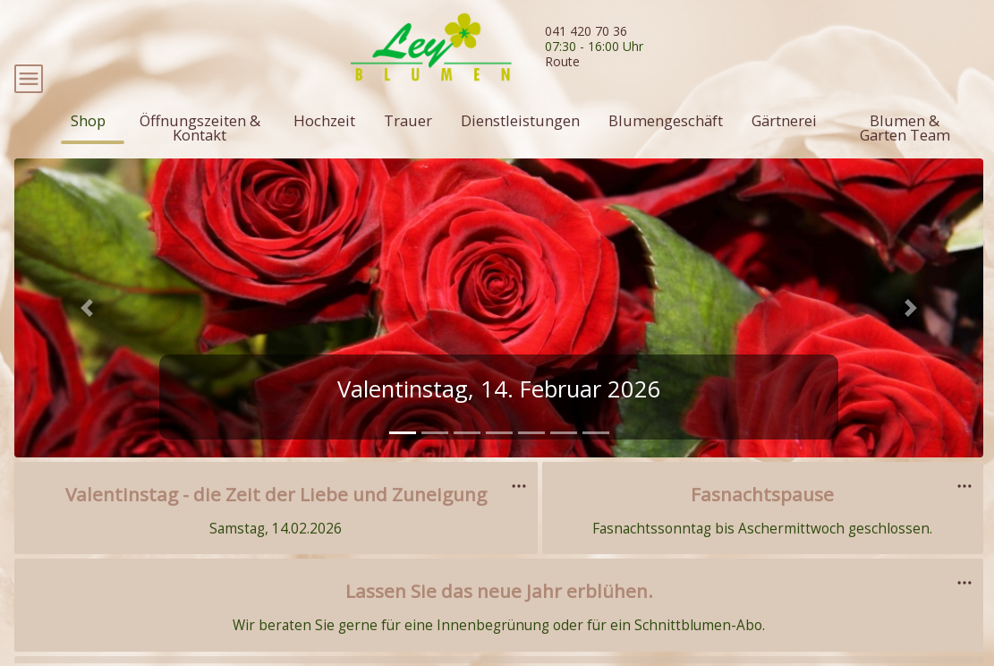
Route (562, 61)
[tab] (402, 469)
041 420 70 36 (586, 30)
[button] (86, 344)
